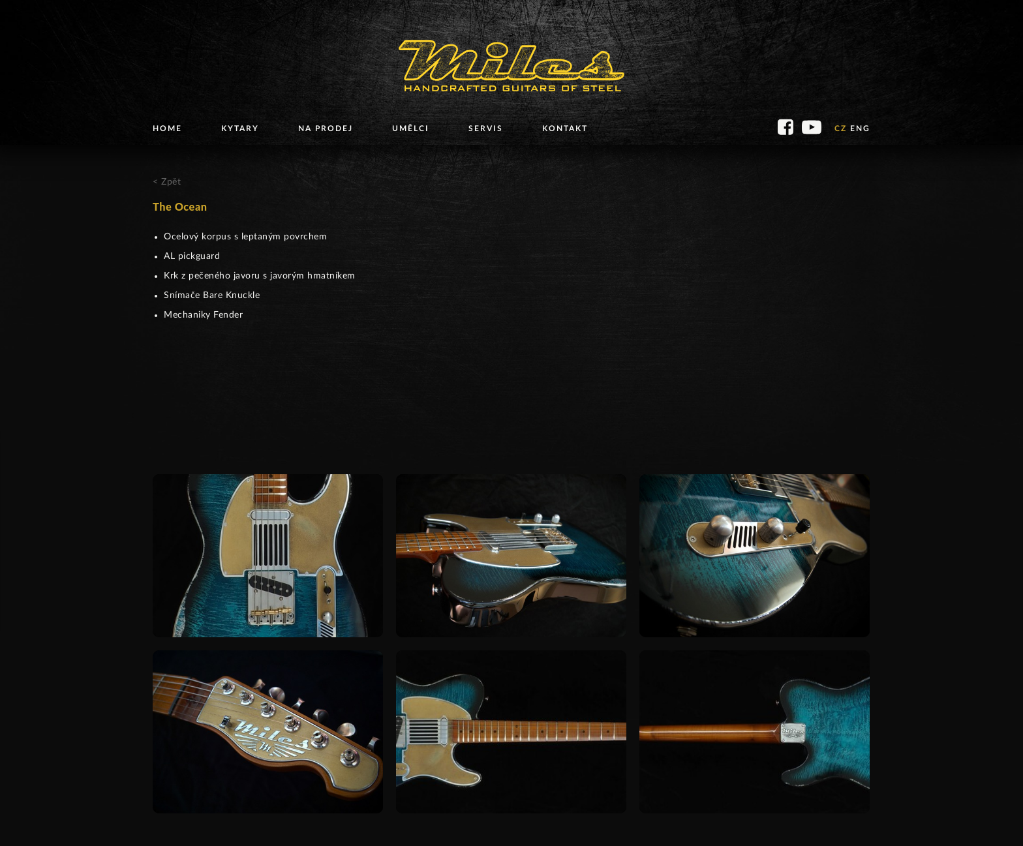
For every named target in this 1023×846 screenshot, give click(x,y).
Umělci (410, 128)
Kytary (240, 128)
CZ (840, 128)
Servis (485, 128)
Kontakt (565, 128)
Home (167, 128)
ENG (860, 128)
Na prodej (325, 128)
